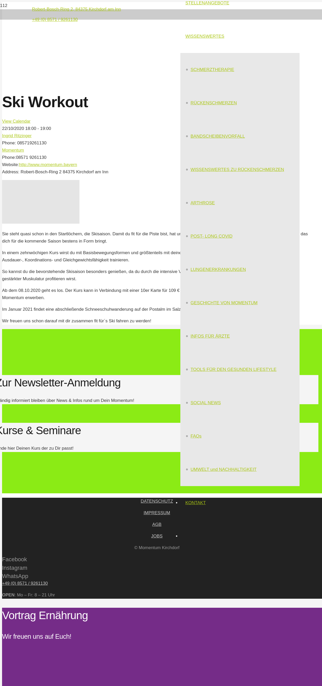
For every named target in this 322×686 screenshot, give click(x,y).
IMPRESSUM (157, 512)
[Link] (88, 56)
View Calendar (16, 121)
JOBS (157, 536)
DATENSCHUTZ (157, 501)
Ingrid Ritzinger (16, 135)
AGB (157, 524)
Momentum (13, 150)
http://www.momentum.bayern (48, 164)
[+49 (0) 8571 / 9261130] (157, 583)
